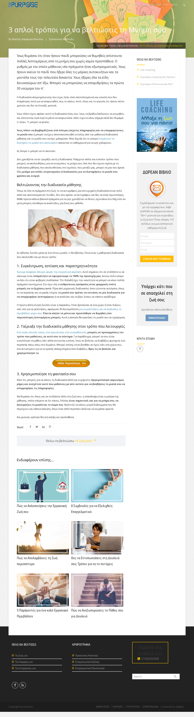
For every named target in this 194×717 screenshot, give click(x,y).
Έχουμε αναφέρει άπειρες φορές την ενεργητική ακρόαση (49, 277)
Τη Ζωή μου (21, 660)
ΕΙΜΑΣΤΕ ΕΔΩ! (157, 323)
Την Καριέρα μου (24, 667)
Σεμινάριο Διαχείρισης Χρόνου (157, 82)
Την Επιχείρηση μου (25, 673)
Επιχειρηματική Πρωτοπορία (90, 673)
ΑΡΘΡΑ (166, 8)
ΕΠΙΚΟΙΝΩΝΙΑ (151, 711)
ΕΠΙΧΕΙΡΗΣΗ (156, 8)
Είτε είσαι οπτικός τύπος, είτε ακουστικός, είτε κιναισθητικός (51, 337)
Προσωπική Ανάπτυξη (61, 44)
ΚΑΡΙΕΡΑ (146, 8)
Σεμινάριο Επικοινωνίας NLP (156, 89)
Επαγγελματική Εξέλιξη (87, 667)
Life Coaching (147, 75)
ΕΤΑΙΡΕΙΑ (174, 8)
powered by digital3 (173, 711)
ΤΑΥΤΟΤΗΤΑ (133, 711)
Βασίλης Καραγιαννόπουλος (27, 44)
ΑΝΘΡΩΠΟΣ (136, 8)
